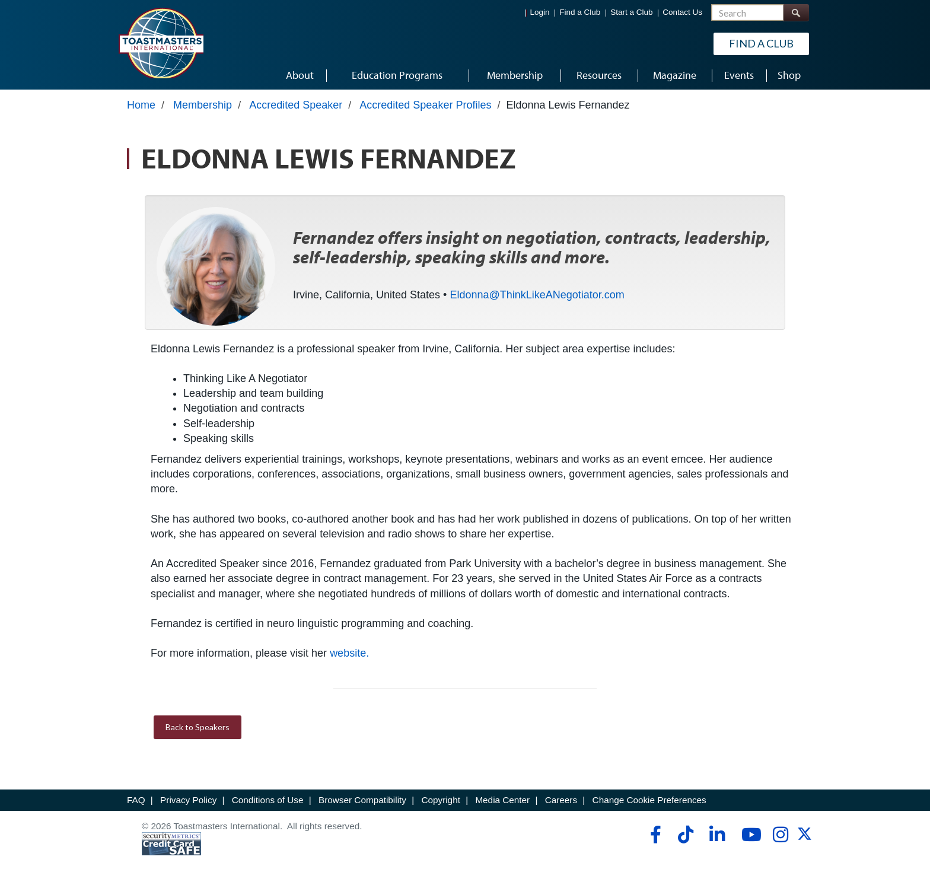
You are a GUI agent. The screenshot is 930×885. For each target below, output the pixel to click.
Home (141, 105)
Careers (561, 800)
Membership (202, 105)
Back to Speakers (197, 727)
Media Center (502, 800)
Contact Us (682, 12)
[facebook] (654, 834)
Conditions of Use (268, 800)
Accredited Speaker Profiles (425, 105)
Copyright (440, 800)
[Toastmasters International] (160, 42)
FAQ (136, 800)
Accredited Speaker (295, 105)
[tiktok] (685, 834)
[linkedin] (716, 834)
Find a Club (579, 12)
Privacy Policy (188, 800)
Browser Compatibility (362, 800)
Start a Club (631, 12)
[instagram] (780, 834)
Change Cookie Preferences (649, 800)
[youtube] (748, 834)
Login (540, 12)
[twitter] (804, 838)
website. (349, 653)
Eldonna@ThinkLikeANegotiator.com (537, 295)
